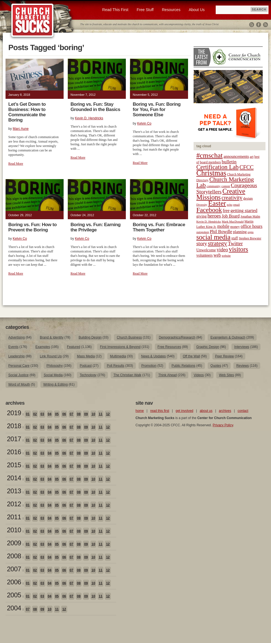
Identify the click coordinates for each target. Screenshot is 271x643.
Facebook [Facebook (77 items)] (209, 209)
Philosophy (54, 366)
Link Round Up (51, 356)
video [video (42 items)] (222, 249)
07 (71, 414)
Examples (42, 347)
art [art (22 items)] (251, 157)
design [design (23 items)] (248, 198)
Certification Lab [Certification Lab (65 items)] (217, 167)
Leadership (16, 356)
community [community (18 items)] (213, 186)
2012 (14, 504)
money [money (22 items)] (235, 227)
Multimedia (118, 356)
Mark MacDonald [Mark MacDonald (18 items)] (233, 221)
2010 (14, 530)
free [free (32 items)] (226, 210)
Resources (171, 9)
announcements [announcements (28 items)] (236, 156)
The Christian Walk (127, 375)
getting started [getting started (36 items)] (243, 210)
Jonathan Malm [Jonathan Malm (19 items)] (250, 216)
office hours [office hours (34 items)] (251, 226)
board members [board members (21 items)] (210, 162)
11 (100, 414)
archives (225, 411)
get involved (184, 411)
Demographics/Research (177, 337)
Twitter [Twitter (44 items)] (235, 243)
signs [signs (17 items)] (250, 232)
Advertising (16, 337)
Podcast (86, 366)
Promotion (149, 366)
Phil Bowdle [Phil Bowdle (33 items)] (221, 231)
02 (35, 414)
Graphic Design (207, 347)
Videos (199, 375)
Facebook (258, 24)
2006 (14, 582)
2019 (14, 413)
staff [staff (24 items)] (234, 238)
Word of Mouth (19, 384)
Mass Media (86, 356)
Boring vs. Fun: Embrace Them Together (159, 227)
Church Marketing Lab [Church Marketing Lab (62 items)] (225, 182)
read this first (159, 411)
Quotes (215, 366)
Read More (15, 164)
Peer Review (224, 356)
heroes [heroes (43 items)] (214, 216)
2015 (14, 465)
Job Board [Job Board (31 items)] (231, 216)
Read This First (115, 9)
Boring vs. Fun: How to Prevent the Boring (32, 227)
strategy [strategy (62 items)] (217, 243)
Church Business (129, 337)
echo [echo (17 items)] (229, 204)
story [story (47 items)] (201, 243)
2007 (14, 569)
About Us (197, 9)
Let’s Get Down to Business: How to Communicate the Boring (27, 112)
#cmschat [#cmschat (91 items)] (209, 155)
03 (42, 414)
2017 (14, 439)
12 (108, 414)
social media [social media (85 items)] (213, 237)
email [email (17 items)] (236, 204)
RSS (265, 24)
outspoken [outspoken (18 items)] (202, 232)
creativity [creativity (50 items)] (232, 198)
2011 (14, 517)
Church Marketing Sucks (32, 20)
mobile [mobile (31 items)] (223, 226)
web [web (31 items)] (217, 255)
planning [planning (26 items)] (240, 231)
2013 (14, 491)
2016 (14, 452)
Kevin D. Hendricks (89, 118)
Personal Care (19, 366)
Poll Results (115, 366)
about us (206, 411)
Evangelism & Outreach (227, 337)
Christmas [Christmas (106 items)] (211, 173)
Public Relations (183, 366)
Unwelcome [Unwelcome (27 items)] (206, 250)
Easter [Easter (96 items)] (217, 203)
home (140, 411)
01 (27, 414)
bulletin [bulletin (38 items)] (229, 161)
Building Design (90, 337)
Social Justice (18, 375)
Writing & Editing (55, 384)
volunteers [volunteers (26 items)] (204, 255)
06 (64, 414)
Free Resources (169, 347)
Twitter (251, 24)
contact (243, 411)
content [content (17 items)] (225, 186)
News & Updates (153, 356)
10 (93, 414)
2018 (14, 426)
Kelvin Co (144, 123)
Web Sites (226, 375)
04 (49, 414)
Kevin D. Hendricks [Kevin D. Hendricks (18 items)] (208, 221)
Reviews (242, 366)
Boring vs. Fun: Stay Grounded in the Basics (95, 107)
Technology (88, 375)
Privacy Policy (223, 425)
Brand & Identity (51, 337)
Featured (73, 347)
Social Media (53, 375)
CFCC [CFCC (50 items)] (246, 167)
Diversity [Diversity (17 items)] (201, 204)
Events (13, 347)
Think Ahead (167, 375)
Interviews (241, 347)
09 (86, 414)
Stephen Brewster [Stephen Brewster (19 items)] (250, 238)
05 (57, 414)
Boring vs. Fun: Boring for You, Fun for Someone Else (157, 109)
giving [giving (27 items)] (201, 216)
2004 (14, 608)
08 (78, 414)
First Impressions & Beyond (120, 347)
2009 (14, 543)
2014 (14, 478)
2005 (14, 595)
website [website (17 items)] (226, 255)
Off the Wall (191, 356)
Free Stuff (145, 9)
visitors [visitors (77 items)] (238, 249)
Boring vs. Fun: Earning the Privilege (96, 227)
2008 (14, 556)
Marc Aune (20, 129)
